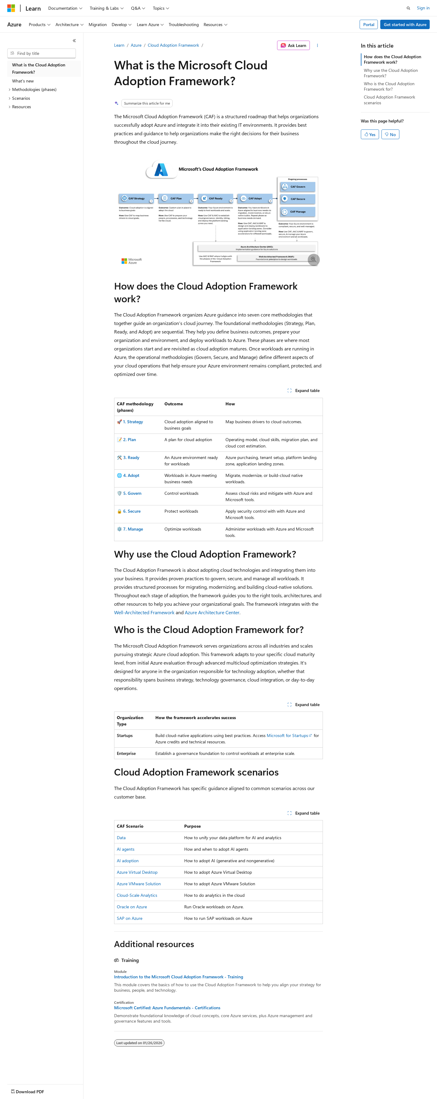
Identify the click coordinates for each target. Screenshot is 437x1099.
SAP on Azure (129, 918)
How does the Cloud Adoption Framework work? (392, 59)
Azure (136, 45)
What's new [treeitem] (23, 81)
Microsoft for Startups (287, 735)
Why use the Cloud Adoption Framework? (391, 73)
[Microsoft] (11, 8)
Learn (119, 45)
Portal (368, 24)
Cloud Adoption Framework (173, 45)
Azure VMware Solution (139, 883)
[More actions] (317, 45)
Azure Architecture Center (212, 612)
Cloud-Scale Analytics (137, 895)
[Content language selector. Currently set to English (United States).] (35, 1090)
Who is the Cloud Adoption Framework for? (389, 86)
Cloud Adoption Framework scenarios (389, 99)
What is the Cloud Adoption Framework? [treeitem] (38, 68)
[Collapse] (74, 40)
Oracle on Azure (132, 907)
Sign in (423, 8)
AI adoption (128, 860)
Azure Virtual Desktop (137, 872)
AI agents (125, 849)
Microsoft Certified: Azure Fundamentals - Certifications (167, 1007)
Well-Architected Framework (144, 612)
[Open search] (408, 8)
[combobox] (41, 53)
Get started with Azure (405, 24)
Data (121, 837)
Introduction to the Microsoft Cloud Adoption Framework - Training (178, 977)
